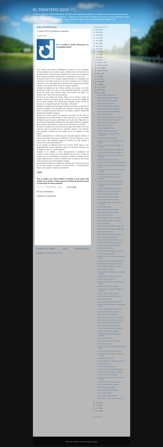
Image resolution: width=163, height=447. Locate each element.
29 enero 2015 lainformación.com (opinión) (110, 117)
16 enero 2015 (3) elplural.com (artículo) (109, 263)
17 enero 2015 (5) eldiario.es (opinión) (109, 242)
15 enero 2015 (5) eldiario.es (106, 279)
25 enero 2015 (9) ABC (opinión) (107, 138)
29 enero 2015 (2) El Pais (105, 114)
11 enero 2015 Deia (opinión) (106, 387)
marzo (99, 87)
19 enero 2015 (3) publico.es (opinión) (109, 218)
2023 (97, 38)
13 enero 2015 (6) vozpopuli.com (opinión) (110, 317)
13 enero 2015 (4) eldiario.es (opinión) (109, 323)
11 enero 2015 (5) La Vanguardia (107, 374)
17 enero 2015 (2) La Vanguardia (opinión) (110, 251)
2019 (97, 49)
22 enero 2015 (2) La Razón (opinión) (109, 191)
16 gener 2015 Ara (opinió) (105, 269)
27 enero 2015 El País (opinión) (107, 131)
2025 (97, 32)
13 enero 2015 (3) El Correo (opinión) (108, 325)
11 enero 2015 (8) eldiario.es (106, 366)
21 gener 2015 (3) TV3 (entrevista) (108, 197)
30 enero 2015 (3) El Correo (106, 103)
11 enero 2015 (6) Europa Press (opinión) (110, 372)
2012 (97, 408)
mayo (99, 81)
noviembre (100, 65)
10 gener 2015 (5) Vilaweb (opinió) (108, 390)
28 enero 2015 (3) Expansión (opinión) (109, 120)
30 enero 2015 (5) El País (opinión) (108, 98)
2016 (97, 57)
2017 (97, 54)
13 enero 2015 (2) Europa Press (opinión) (110, 328)
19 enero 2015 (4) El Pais (105, 215)
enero (99, 93)
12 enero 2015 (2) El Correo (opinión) (108, 341)
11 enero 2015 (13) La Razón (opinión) (109, 351)
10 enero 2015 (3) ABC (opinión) (107, 396)
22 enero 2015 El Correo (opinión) (107, 194)
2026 (97, 29)
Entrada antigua (82, 248)
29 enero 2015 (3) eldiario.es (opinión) (109, 111)
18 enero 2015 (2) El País (105, 231)
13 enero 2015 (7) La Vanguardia (107, 314)
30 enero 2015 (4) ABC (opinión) (107, 100)
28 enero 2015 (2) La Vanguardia (107, 122)
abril (98, 84)
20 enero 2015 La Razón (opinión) (107, 209)
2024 (97, 35)
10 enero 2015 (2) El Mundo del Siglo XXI (110, 398)
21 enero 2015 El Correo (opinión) (107, 199)
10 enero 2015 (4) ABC (104, 393)
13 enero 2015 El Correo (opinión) (107, 331)
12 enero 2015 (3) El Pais (105, 338)
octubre (100, 68)
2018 (97, 51)
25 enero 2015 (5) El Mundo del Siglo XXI (110, 152)
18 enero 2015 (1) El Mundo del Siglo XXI (110, 234)
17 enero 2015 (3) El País (105, 248)
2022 (97, 40)
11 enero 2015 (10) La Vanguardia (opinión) (110, 361)
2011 (97, 411)
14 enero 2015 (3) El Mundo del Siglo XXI (110, 302)
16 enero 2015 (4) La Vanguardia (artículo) (110, 261)
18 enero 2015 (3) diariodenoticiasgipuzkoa (110, 229)
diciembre (100, 62)
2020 (97, 46)
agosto (99, 73)
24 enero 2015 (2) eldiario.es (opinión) (109, 174)
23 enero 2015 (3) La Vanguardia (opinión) (110, 181)
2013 (97, 405)
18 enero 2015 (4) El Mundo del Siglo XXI (110, 226)
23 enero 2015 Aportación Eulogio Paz (109, 188)
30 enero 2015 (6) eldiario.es (106, 95)
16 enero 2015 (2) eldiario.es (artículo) (109, 266)
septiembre (101, 70)
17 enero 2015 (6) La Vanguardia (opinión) (110, 240)
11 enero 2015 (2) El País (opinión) (108, 384)
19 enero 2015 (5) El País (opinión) (108, 212)
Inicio (65, 248)
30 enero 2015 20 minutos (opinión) (108, 109)
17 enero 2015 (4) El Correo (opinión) (108, 245)
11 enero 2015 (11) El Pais (105, 358)
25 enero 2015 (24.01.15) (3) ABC (107, 160)
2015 (97, 60)
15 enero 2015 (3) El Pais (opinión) (108, 286)
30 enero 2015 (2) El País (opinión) (108, 106)
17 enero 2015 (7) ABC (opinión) (107, 237)
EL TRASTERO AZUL (51, 10)
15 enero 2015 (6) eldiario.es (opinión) (109, 276)
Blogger (95, 441)
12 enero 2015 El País (104, 344)
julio (98, 76)
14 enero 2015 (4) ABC (104, 299)
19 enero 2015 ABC (103, 223)
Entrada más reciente (46, 248)
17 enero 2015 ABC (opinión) (106, 254)
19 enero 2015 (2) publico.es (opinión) (109, 220)
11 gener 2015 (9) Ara (104, 363)
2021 (97, 43)
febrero (99, 90)
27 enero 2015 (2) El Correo (106, 128)
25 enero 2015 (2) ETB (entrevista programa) (111, 162)
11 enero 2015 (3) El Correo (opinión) (108, 382)
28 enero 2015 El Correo (105, 125)
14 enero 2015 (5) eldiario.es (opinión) (109, 296)
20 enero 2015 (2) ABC (104, 207)
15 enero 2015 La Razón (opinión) (107, 293)
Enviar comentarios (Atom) (53, 253)
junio (99, 79)
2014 (97, 402)
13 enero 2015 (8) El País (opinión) (108, 312)
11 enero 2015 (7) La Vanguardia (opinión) (110, 369)
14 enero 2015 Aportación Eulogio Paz (109, 309)
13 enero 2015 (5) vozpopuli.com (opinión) (110, 320)
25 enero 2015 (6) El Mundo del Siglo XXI (110, 150)
